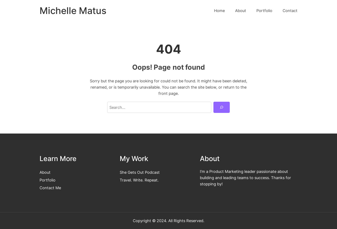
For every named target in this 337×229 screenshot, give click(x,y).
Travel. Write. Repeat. (139, 180)
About (45, 172)
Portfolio (47, 180)
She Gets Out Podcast (140, 172)
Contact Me (50, 187)
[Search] (221, 107)
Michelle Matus (73, 10)
